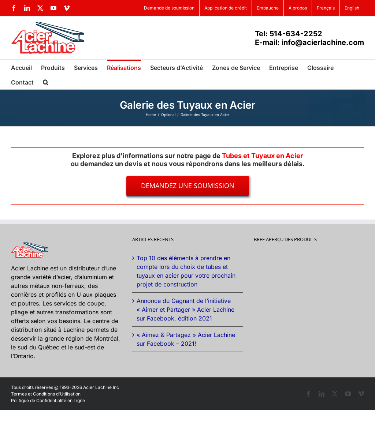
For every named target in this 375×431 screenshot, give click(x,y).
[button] (45, 81)
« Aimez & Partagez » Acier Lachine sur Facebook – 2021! (186, 339)
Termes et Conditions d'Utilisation (46, 394)
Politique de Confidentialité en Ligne (48, 400)
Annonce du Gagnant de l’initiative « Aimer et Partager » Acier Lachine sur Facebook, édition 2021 (185, 309)
